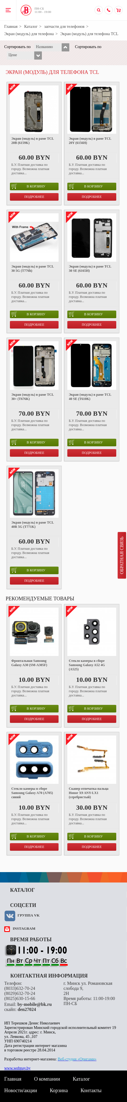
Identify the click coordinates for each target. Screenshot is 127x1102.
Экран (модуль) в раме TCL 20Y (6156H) (90, 141)
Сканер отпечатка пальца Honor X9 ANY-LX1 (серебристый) (88, 793)
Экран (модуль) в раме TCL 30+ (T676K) (32, 397)
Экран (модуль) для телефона (29, 34)
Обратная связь (121, 555)
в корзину (28, 186)
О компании (47, 1079)
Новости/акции (20, 1090)
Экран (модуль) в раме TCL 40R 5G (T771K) (32, 525)
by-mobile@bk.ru (35, 1004)
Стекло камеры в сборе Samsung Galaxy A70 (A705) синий (32, 793)
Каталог (30, 26)
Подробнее (34, 197)
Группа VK (29, 915)
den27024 (27, 1009)
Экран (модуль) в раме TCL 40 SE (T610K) (90, 397)
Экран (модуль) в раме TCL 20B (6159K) (32, 141)
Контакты (91, 1090)
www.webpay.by (17, 1068)
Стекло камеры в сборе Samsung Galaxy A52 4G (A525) (87, 665)
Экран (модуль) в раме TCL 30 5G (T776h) (32, 268)
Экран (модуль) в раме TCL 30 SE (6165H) (90, 268)
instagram (24, 928)
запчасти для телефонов (64, 26)
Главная (11, 26)
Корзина (59, 1090)
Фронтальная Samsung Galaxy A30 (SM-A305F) (29, 663)
